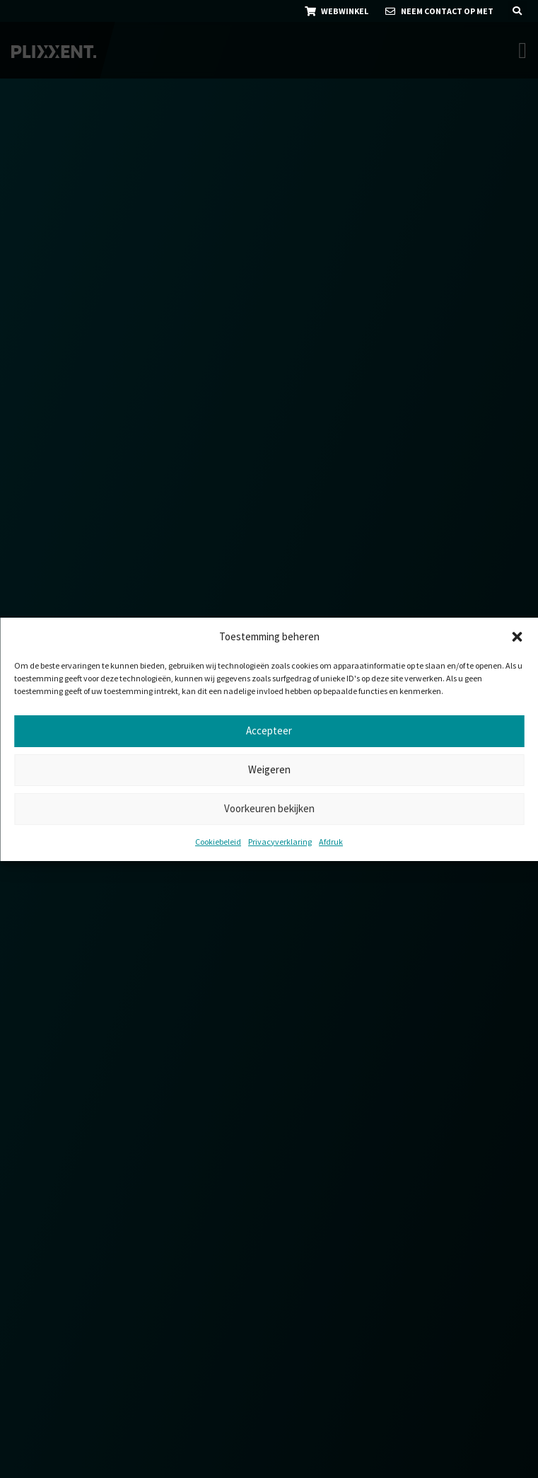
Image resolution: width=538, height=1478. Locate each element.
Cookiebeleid (218, 841)
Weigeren (269, 769)
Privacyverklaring (280, 841)
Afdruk (331, 841)
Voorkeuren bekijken (269, 808)
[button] (517, 637)
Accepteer (269, 730)
